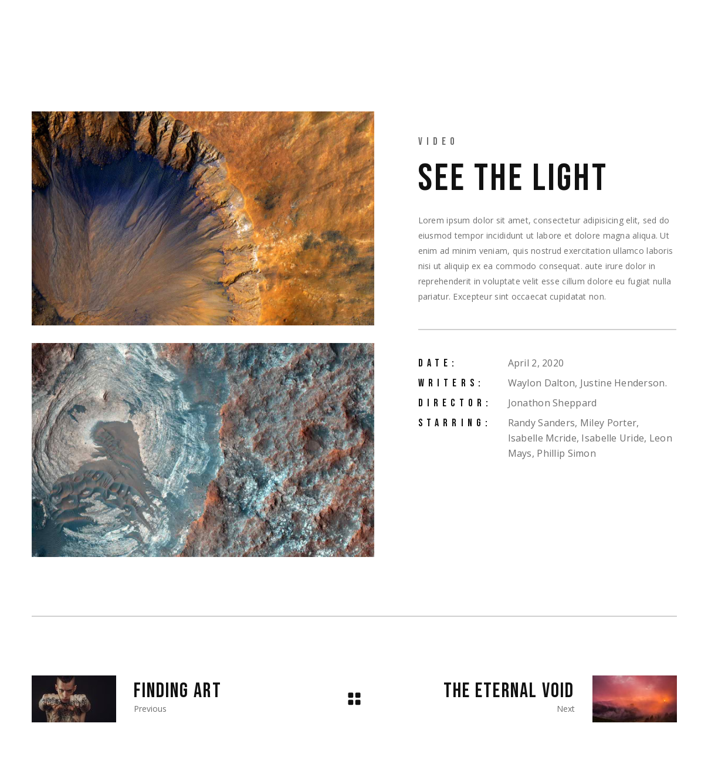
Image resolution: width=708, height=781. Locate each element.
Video (438, 141)
